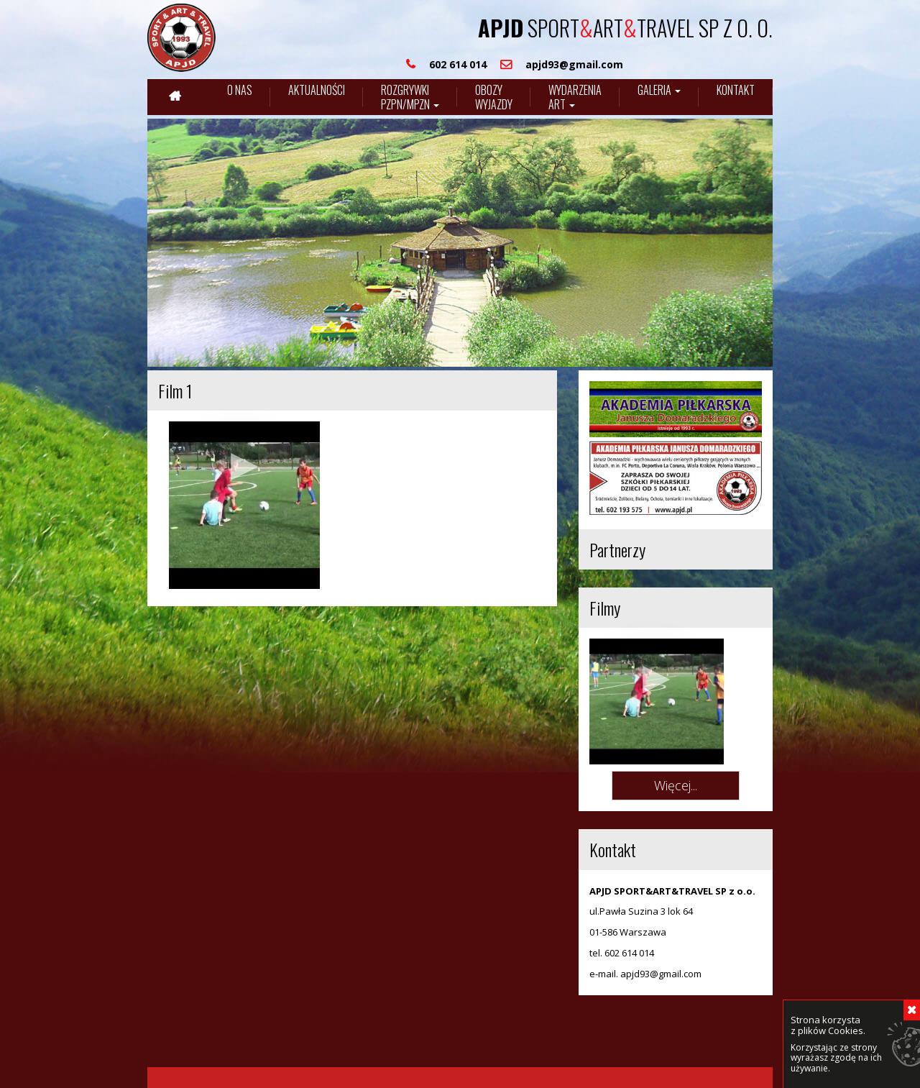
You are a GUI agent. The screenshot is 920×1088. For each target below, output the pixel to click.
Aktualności (316, 90)
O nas (239, 90)
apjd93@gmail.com (661, 941)
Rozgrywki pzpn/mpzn (410, 97)
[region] (460, 243)
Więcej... (675, 753)
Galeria (659, 90)
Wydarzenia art (575, 97)
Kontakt (736, 90)
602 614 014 (629, 921)
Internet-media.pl (288, 1062)
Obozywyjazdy (493, 97)
